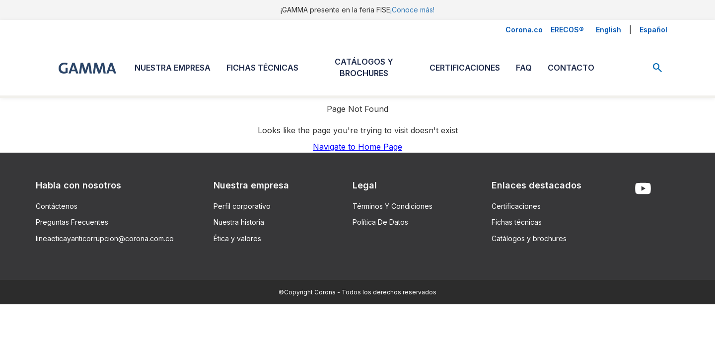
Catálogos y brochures (529, 238)
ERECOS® (567, 29)
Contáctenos (56, 206)
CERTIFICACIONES (464, 68)
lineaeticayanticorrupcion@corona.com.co (105, 238)
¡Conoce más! (412, 9)
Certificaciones (516, 206)
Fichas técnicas (517, 222)
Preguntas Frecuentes (72, 222)
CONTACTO (571, 68)
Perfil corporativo (242, 206)
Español (653, 29)
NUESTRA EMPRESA (173, 68)
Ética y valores (237, 238)
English (608, 29)
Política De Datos (380, 222)
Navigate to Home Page (357, 147)
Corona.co (524, 29)
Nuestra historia (239, 222)
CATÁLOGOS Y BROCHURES (364, 67)
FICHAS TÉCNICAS (262, 68)
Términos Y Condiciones (392, 206)
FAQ (524, 68)
